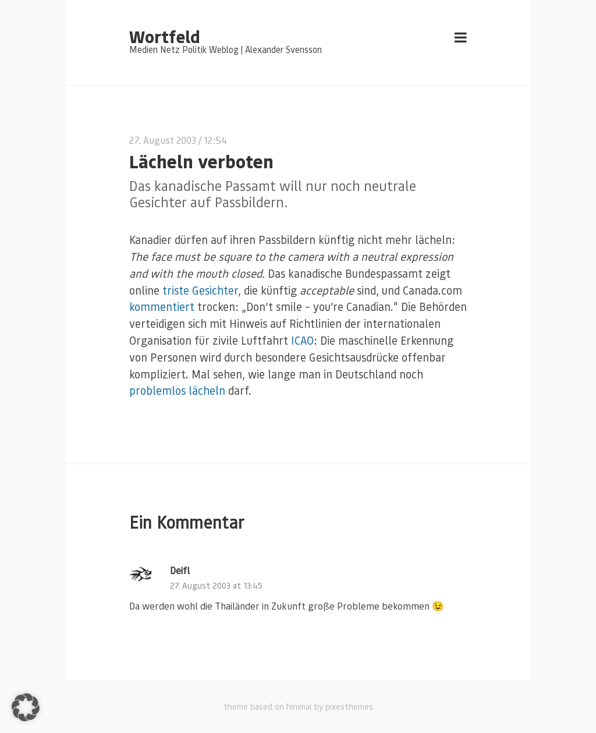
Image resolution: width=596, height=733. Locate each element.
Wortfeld (164, 36)
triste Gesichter (200, 290)
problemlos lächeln (177, 390)
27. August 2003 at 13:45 (216, 585)
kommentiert (161, 306)
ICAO (302, 340)
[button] (25, 707)
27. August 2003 (162, 140)
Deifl (180, 570)
